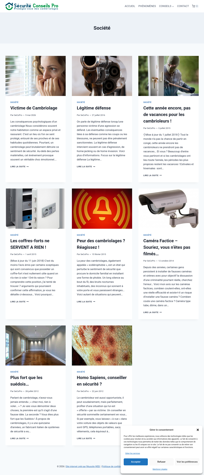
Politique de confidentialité (115, 466)
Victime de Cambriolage (33, 108)
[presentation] (35, 76)
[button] (197, 429)
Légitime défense (94, 108)
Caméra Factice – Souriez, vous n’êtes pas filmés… (166, 247)
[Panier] (195, 6)
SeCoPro (18, 115)
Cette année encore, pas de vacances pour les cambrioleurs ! (166, 114)
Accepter (135, 461)
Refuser (161, 461)
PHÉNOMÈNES (147, 6)
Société (14, 102)
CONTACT (183, 6)
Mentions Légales (160, 469)
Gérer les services (132, 453)
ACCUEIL (130, 6)
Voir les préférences (187, 461)
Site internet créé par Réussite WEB (83, 466)
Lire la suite (19, 166)
